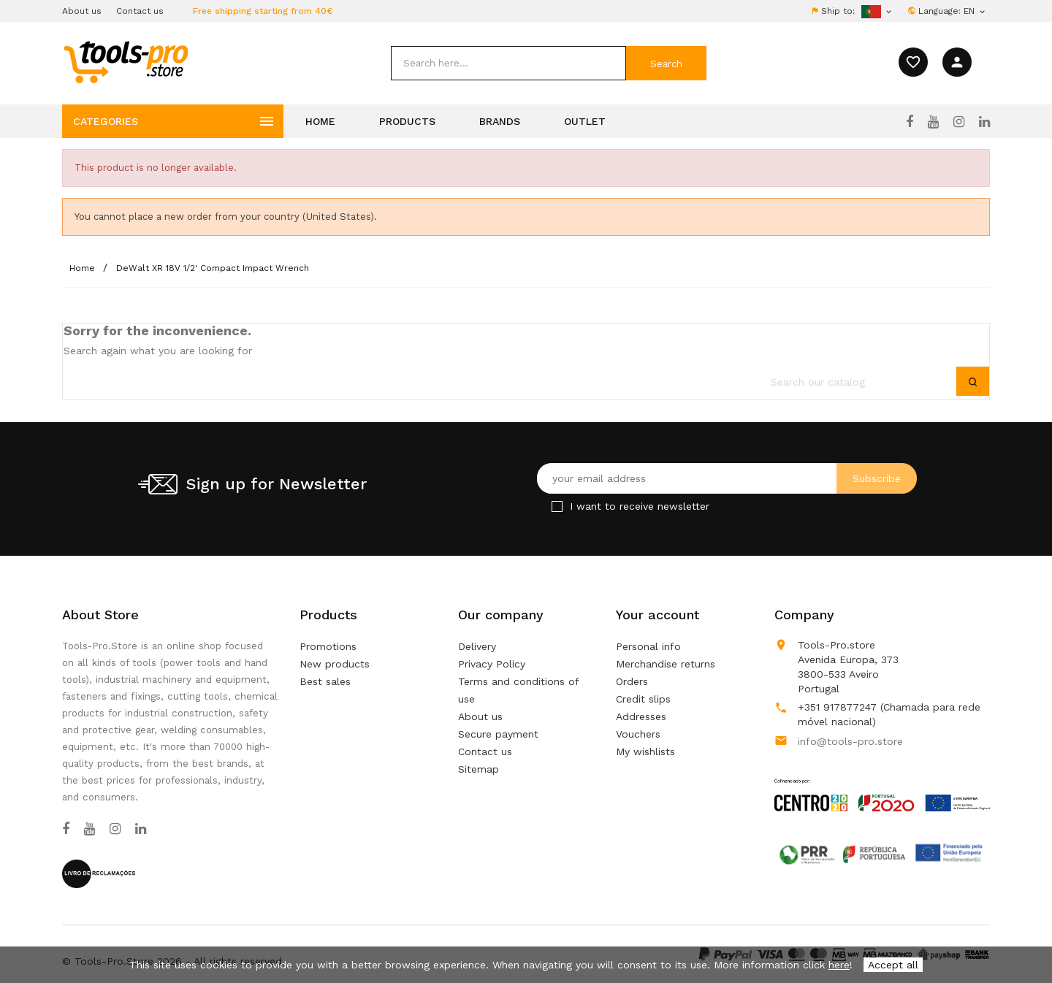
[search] (508, 63)
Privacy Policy (491, 664)
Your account (657, 614)
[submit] (666, 63)
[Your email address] (727, 478)
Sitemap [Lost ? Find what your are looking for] (478, 769)
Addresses (641, 716)
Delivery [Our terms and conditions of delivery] (477, 646)
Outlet (585, 121)
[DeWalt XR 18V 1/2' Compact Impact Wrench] (212, 268)
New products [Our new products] (335, 664)
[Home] (83, 268)
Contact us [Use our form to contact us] (485, 751)
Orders (632, 681)
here (839, 965)
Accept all (893, 965)
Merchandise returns (665, 664)
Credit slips (643, 699)
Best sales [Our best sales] (325, 681)
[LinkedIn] (984, 122)
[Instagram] (958, 122)
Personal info (648, 646)
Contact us (140, 11)
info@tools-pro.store (850, 741)
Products (407, 121)
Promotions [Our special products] (328, 646)
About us (82, 11)
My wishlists (645, 751)
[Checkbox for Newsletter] (557, 506)
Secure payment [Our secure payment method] (498, 734)
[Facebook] (909, 122)
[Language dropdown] (975, 11)
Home (320, 121)
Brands (499, 121)
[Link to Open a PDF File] (882, 781)
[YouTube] (933, 122)
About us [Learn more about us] (480, 716)
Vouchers (638, 734)
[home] (125, 61)
